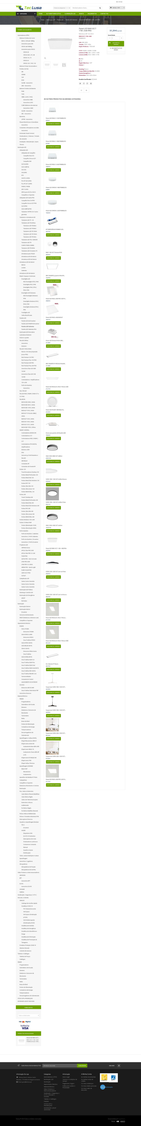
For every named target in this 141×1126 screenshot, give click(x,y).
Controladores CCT (26, 435)
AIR (22, 72)
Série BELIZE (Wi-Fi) (26, 645)
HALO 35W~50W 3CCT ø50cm (54, 525)
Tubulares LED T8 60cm (29, 226)
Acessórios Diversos (25, 693)
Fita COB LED (23, 391)
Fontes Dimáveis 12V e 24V (27, 519)
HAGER (23, 830)
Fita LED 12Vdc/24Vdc (25, 349)
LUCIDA (23, 268)
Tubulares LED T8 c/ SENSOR (29, 240)
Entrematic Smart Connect (27, 133)
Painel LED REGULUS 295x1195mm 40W (57, 387)
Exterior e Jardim (24, 337)
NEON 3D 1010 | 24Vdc (27, 421)
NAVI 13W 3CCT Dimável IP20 (54, 252)
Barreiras (22, 116)
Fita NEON (22, 399)
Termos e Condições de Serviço (70, 1080)
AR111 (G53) (24, 189)
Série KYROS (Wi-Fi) (26, 643)
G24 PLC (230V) (25, 178)
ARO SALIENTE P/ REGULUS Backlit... (56, 364)
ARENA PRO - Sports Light (28, 567)
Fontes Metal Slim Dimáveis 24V (30, 505)
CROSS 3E (26, 52)
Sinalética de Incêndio (27, 925)
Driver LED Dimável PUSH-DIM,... (55, 340)
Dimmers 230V (25, 449)
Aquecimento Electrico (24, 623)
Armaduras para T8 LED (28, 254)
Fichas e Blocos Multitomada (28, 813)
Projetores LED (24, 545)
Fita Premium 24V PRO (27, 363)
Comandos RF (25, 463)
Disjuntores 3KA (27, 833)
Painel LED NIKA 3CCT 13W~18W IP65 (56, 548)
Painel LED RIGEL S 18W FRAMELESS (56, 141)
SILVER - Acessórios (26, 111)
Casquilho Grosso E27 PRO (29, 203)
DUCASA (22, 685)
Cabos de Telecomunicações (29, 799)
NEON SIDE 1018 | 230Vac (28, 427)
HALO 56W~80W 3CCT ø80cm (54, 456)
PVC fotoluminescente (29, 909)
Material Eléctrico (22, 696)
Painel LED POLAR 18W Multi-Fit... (55, 410)
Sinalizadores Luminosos (30, 841)
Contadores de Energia (28, 727)
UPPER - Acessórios (26, 119)
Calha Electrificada (26, 315)
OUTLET (23, 575)
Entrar (119, 2)
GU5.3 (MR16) (25, 167)
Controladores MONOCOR (28, 433)
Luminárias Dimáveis (25, 335)
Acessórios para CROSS (28, 49)
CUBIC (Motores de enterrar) (29, 105)
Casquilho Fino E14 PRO (28, 200)
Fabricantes (28, 1007)
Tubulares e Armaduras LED (27, 217)
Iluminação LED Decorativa (27, 332)
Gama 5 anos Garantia (27, 587)
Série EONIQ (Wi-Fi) (26, 657)
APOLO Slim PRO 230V (27, 550)
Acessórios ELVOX (26, 886)
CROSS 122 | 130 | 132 (29, 63)
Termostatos (25, 715)
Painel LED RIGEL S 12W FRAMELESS (56, 118)
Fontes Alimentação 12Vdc (28, 525)
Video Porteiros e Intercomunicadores (28, 872)
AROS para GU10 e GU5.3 (28, 192)
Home (42, 20)
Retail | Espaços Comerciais (27, 276)
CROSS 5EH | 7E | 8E (29, 55)
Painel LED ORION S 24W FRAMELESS (56, 211)
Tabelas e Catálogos (23, 953)
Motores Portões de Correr (27, 38)
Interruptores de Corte (29, 839)
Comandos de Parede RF (28, 466)
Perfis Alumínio (24, 531)
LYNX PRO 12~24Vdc (27, 564)
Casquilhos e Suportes (27, 195)
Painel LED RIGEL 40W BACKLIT (54, 317)
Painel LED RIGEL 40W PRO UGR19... (56, 299)
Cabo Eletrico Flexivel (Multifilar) (30, 794)
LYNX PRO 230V (25, 561)
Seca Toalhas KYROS (29, 640)
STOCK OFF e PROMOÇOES (25, 998)
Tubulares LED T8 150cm (30, 234)
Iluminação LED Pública (26, 589)
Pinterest (90, 83)
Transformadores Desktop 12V (30, 472)
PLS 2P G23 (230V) (26, 181)
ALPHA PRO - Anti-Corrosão (29, 559)
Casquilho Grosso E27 (29, 158)
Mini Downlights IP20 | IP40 (30, 282)
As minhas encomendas (88, 1077)
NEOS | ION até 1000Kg (27, 41)
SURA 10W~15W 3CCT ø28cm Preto (56, 502)
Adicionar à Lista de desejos (116, 49)
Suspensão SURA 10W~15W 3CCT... (56, 687)
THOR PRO (24, 556)
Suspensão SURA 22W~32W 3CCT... (56, 733)
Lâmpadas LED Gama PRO (27, 198)
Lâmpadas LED (24, 150)
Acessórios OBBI (28, 100)
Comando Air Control (27, 679)
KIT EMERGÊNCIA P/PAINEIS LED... (55, 229)
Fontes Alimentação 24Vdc (28, 528)
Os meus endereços (87, 1083)
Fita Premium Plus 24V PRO (29, 365)
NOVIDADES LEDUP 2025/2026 (26, 1001)
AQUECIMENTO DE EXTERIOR (29, 682)
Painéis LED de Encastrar (28, 321)
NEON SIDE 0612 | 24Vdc (28, 405)
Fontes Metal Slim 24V (27, 503)
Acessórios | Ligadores (26, 861)
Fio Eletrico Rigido (26, 808)
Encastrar (24, 612)
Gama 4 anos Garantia (27, 584)
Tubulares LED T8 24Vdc (28, 248)
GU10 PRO (24, 206)
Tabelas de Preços (25, 956)
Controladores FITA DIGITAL (29, 444)
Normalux (24, 601)
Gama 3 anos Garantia (27, 581)
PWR (22, 91)
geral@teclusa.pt (27, 1082)
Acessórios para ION (27, 44)
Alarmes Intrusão (24, 948)
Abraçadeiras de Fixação (28, 867)
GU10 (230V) (24, 164)
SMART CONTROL (24, 430)
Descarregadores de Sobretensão (29, 995)
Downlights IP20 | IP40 (29, 284)
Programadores (25, 701)
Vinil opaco (26, 911)
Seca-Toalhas (27, 654)
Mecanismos (27, 771)
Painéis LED (23, 318)
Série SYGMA (25, 629)
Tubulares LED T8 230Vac (28, 223)
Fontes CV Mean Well (25, 522)
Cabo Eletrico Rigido (27, 797)
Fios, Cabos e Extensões (26, 791)
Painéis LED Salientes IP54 (28, 329)
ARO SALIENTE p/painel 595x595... (55, 276)
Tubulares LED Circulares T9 (29, 251)
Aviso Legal (66, 1077)
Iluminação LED (22, 147)
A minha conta (86, 1074)
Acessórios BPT (25, 881)
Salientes (24, 270)
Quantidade (111, 35)
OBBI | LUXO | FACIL (27, 97)
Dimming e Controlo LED (26, 592)
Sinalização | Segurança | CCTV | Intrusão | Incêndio (52, 1094)
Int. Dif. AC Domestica (29, 836)
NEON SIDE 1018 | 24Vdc (28, 407)
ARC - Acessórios (26, 114)
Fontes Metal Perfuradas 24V (29, 500)
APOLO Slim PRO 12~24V (28, 553)
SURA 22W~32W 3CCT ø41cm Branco (56, 595)
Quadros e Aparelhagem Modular (29, 822)
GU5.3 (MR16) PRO (26, 209)
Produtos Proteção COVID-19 (28, 945)
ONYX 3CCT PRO (25, 573)
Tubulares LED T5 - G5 (27, 220)
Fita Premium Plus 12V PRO (29, 360)
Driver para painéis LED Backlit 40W (56, 433)
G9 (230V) (24, 172)
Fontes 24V (23, 494)
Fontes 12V (23, 469)
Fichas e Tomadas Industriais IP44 (29, 816)
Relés (23, 718)
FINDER (22, 699)
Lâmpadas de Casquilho (28, 153)
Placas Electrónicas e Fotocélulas (29, 122)
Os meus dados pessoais (88, 1086)
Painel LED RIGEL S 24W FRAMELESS (56, 164)
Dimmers (24, 346)
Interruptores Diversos (26, 819)
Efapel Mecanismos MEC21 (29, 741)
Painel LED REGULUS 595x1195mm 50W (57, 641)
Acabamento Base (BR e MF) (31, 746)
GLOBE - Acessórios (26, 83)
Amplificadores (25, 447)
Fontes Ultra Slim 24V (27, 511)
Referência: (82, 34)
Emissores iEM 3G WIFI (27, 687)
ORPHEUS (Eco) (25, 547)
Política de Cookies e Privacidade (69, 1086)
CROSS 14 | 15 (27, 58)
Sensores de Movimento (27, 615)
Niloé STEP (24, 769)
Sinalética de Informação (28, 937)
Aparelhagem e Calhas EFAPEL (28, 738)
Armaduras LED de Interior (28, 256)
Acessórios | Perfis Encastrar (29, 542)
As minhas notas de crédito (87, 1080)
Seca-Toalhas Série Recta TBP (29, 690)
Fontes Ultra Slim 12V (27, 486)
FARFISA (22, 892)
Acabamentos (27, 774)
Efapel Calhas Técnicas (28, 763)
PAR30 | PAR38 (25, 186)
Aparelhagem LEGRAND (26, 766)
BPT (21, 878)
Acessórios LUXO (28, 102)
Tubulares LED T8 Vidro (29, 237)
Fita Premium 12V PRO (27, 357)
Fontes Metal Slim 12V (27, 477)
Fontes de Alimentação (27, 724)
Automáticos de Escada (28, 704)
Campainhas (23, 780)
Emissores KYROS (28, 637)
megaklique (121, 1119)
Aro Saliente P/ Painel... (52, 664)
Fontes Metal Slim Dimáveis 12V (30, 480)
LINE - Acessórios (26, 86)
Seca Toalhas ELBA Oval (28, 665)
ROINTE (22, 626)
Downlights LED (25, 279)
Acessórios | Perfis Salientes (29, 536)
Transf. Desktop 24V (27, 497)
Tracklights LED (25, 312)
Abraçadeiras (23, 864)
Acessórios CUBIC (28, 108)
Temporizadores (26, 729)
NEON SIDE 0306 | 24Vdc (28, 402)
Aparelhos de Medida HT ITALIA (28, 777)
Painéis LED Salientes (27, 326)
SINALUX (22, 900)
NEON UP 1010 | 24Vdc (27, 410)
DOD (22, 80)
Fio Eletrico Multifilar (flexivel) (29, 811)
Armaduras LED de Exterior (29, 259)
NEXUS (23, 265)
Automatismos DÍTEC (23, 35)
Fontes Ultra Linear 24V (27, 514)
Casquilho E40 (27, 161)
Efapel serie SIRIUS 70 (27, 749)
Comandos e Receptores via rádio (29, 128)
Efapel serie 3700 (26, 760)
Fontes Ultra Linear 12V (27, 489)
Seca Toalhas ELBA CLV (27, 659)
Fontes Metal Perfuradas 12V (29, 475)
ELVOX (21, 883)
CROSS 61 (26, 60)
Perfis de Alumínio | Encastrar (29, 539)
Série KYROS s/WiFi (26, 634)
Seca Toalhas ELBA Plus (28, 662)
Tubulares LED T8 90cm (29, 228)
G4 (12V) (23, 170)
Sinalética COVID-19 (26, 906)
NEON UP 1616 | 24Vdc (27, 419)
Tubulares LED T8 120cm (30, 231)
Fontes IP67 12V (25, 483)
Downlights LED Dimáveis (28, 293)
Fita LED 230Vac (24, 340)
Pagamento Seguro (68, 1083)
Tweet (80, 83)
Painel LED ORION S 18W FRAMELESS (56, 187)
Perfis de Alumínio (26, 385)
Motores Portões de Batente (28, 88)
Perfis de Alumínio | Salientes (29, 533)
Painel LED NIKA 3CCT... (33, 1038)
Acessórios (24, 125)
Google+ (87, 83)
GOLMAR (22, 889)
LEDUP (23, 598)
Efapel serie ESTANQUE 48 (28, 757)
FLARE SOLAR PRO (26, 570)
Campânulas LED (24, 578)
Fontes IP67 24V (25, 508)
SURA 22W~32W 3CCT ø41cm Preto (56, 571)
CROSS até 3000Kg (26, 46)
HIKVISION (22, 875)
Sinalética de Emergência (28, 928)
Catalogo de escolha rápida (29, 903)
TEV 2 (22, 825)
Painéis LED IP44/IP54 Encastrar (30, 324)
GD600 (23, 74)
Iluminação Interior (25, 609)
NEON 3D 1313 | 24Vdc (27, 424)
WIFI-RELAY (24, 461)
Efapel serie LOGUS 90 (27, 743)
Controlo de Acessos (25, 951)
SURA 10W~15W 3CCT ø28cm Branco (56, 479)
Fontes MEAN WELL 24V (27, 517)
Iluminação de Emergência (27, 595)
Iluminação (21, 603)
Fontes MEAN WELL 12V (27, 491)
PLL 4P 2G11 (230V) (26, 184)
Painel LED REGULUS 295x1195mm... (56, 618)
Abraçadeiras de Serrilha (28, 869)
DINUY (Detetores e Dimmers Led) (29, 617)
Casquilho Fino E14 (28, 156)
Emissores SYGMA (28, 631)
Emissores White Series (30, 651)
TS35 (22, 94)
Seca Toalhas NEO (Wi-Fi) (28, 671)
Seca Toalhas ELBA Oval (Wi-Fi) (30, 668)
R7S (22, 175)
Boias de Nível (25, 721)
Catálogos (22, 959)
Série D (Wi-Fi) (25, 648)
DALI (22, 452)
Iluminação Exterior (25, 606)
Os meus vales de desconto (86, 1089)
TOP (22, 77)
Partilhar (83, 83)
